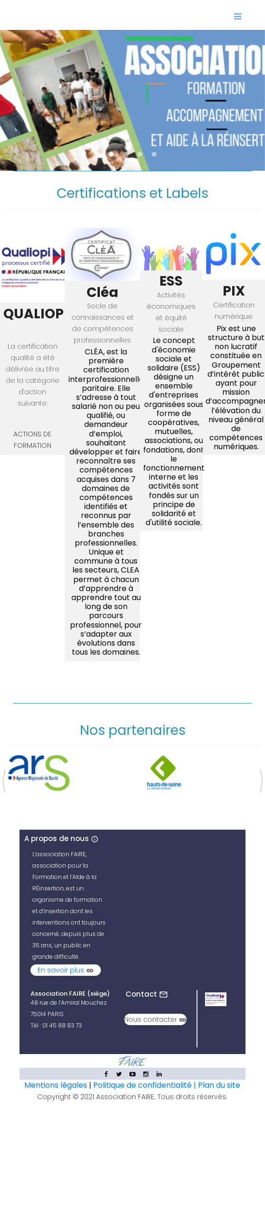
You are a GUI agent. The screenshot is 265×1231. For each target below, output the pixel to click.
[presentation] (3, 779)
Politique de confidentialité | (145, 1085)
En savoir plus (66, 970)
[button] (111, 154)
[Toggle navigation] (237, 15)
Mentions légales (55, 1085)
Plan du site (219, 1085)
